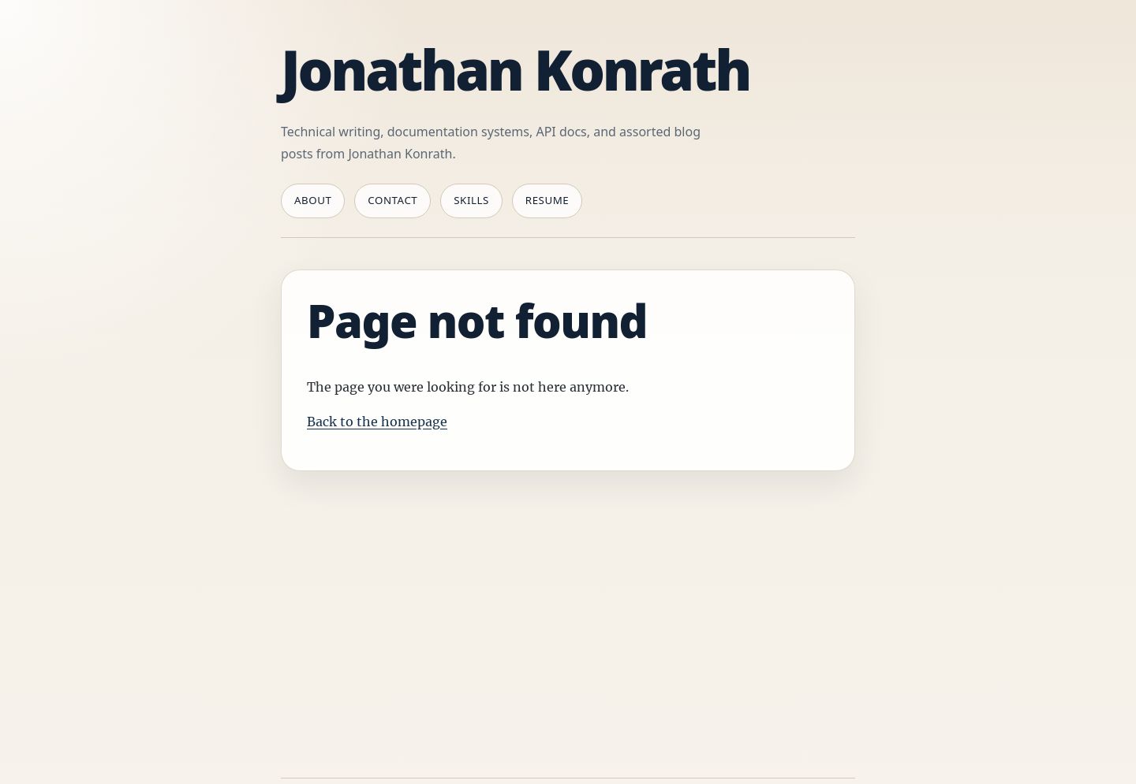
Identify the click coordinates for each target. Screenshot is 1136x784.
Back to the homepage (377, 421)
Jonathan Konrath (515, 69)
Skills (471, 200)
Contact (392, 200)
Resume (547, 200)
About (312, 200)
